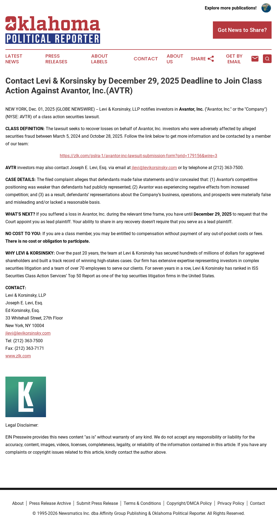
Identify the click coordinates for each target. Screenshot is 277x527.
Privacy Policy (230, 503)
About (18, 503)
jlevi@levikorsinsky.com (154, 167)
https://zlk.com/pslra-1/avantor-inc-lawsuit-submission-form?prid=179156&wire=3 (138, 155)
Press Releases (56, 59)
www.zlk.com (18, 355)
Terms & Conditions (142, 503)
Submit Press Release (97, 503)
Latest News (13, 59)
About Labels (99, 59)
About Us (175, 59)
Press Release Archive (50, 503)
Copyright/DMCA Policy (189, 503)
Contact (146, 59)
